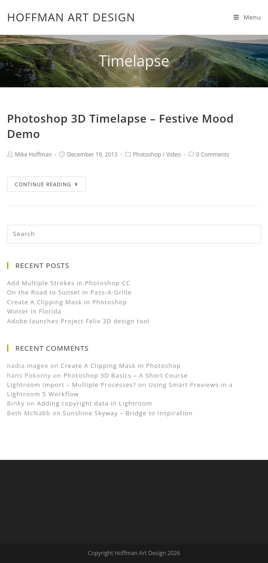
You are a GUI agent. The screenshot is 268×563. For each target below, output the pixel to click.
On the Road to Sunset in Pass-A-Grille (69, 292)
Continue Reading (46, 184)
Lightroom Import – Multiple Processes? (71, 384)
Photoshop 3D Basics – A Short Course (125, 375)
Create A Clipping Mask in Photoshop (67, 302)
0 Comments (212, 154)
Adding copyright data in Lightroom (95, 403)
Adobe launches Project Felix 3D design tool (78, 321)
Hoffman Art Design (71, 17)
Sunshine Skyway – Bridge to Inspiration (128, 413)
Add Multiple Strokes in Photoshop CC (68, 283)
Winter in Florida (34, 311)
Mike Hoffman (33, 154)
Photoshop (147, 154)
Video (173, 154)
